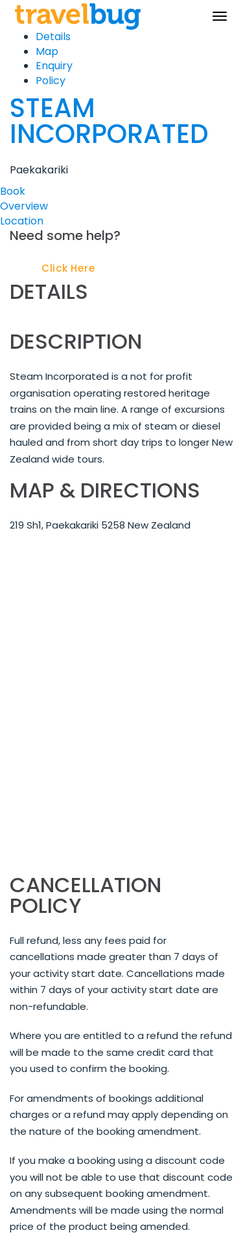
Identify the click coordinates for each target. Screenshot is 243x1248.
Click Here (68, 268)
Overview (24, 206)
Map (47, 51)
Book (12, 191)
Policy (50, 80)
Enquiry (54, 65)
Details (53, 36)
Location (21, 220)
